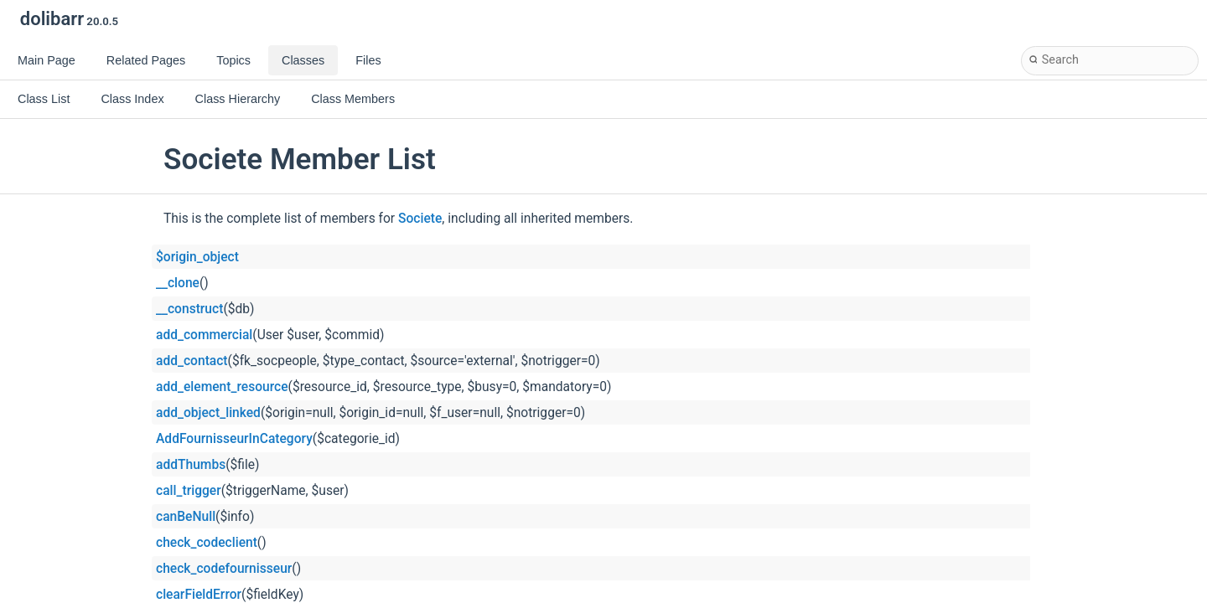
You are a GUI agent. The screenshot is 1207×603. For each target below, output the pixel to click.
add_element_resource (222, 386)
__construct (189, 309)
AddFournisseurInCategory (234, 438)
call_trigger (188, 490)
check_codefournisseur (224, 568)
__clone (177, 283)
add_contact (192, 360)
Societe (420, 218)
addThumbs (190, 464)
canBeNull (185, 516)
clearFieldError (198, 594)
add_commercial (204, 335)
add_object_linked (208, 412)
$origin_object (197, 257)
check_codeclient (206, 542)
